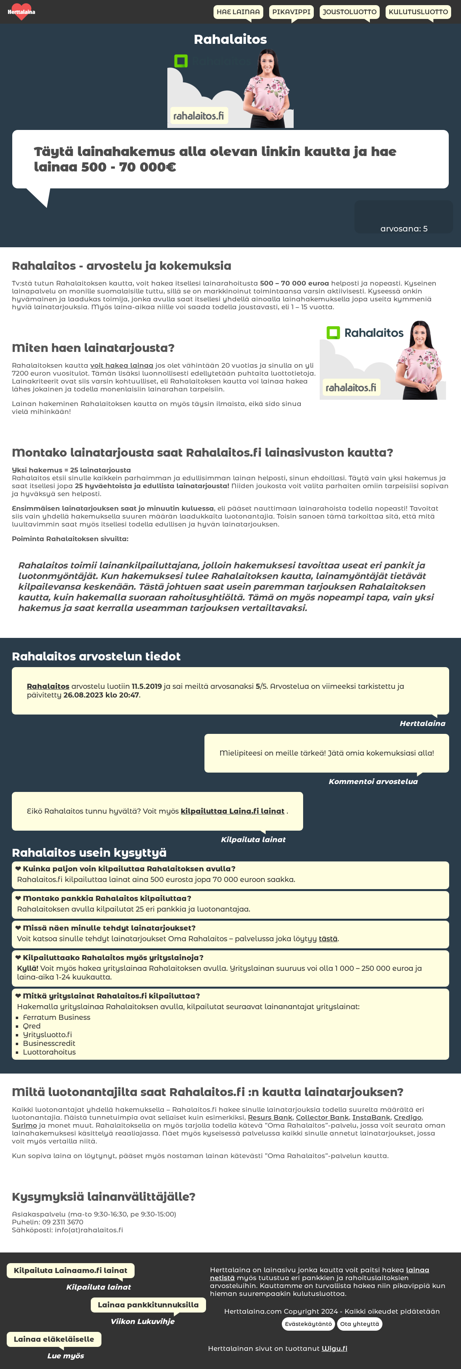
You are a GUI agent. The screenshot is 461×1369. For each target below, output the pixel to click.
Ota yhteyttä (359, 1324)
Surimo (24, 1125)
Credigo (408, 1117)
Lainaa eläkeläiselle (54, 1339)
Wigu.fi (334, 1348)
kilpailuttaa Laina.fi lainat (233, 811)
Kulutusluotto (418, 12)
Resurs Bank (270, 1117)
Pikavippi (291, 12)
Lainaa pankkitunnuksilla (148, 1305)
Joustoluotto (350, 12)
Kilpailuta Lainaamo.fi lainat (70, 1270)
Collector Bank (322, 1117)
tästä (328, 939)
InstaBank (371, 1117)
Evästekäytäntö (308, 1324)
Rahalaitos (48, 686)
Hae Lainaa (238, 12)
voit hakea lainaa (122, 365)
